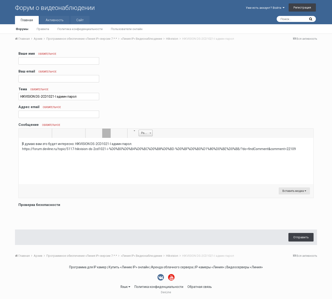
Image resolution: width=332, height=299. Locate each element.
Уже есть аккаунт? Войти (265, 7)
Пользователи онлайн (126, 29)
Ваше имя (37, 53)
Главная (27, 20)
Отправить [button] (301, 237)
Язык (125, 287)
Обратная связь (199, 287)
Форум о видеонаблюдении (55, 8)
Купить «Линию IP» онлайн (129, 267)
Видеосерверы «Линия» (244, 267)
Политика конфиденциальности (80, 29)
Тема (33, 89)
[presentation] (53, 217)
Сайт (80, 20)
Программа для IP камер (88, 267)
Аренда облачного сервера (172, 267)
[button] (23, 133)
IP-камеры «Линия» (209, 267)
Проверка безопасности (39, 205)
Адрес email (39, 107)
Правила (43, 29)
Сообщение (39, 125)
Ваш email (37, 71)
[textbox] (166, 161)
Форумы (22, 29)
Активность (55, 20)
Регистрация (302, 7)
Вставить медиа (294, 191)
